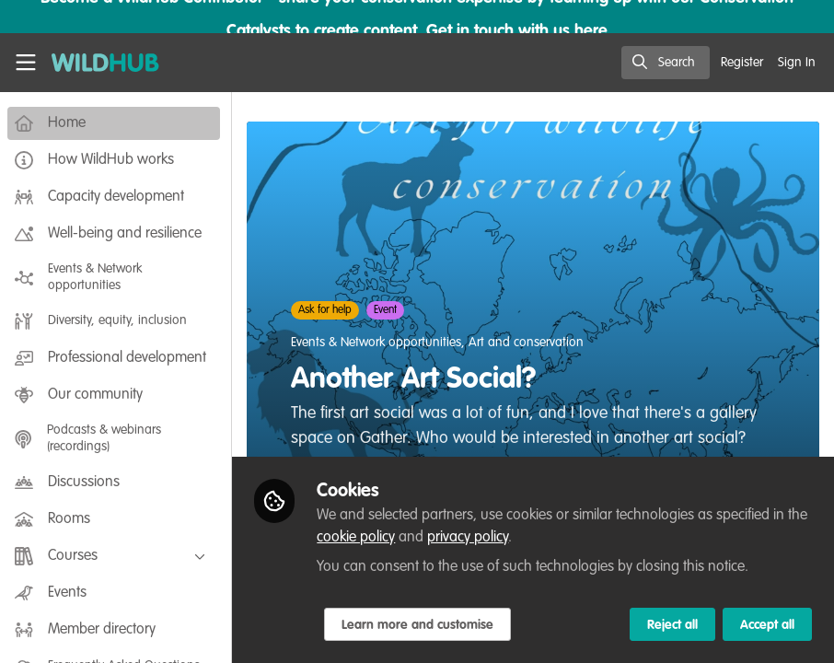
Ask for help (328, 310)
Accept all (767, 625)
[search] (665, 62)
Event (388, 310)
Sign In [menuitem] (797, 62)
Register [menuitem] (742, 62)
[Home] (96, 62)
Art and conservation (529, 342)
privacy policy (471, 537)
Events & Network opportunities (380, 342)
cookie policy (359, 537)
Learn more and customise (421, 625)
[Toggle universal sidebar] (26, 62)
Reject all (672, 625)
